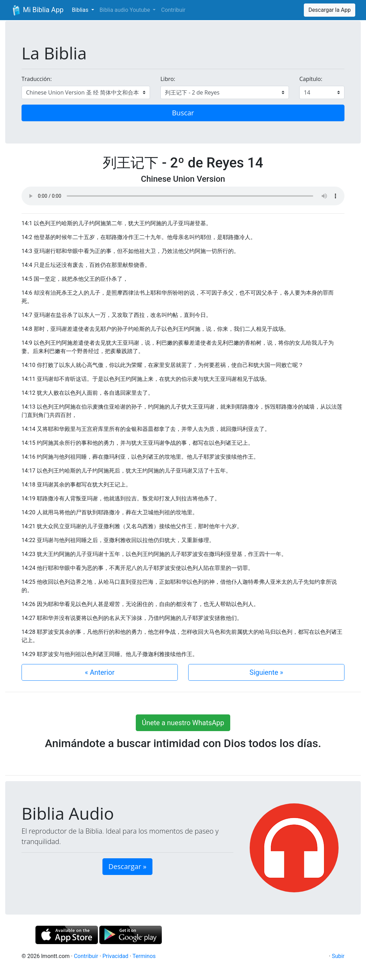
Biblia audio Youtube (125, 10)
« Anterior (99, 672)
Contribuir (173, 10)
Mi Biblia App (37, 10)
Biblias (81, 10)
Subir (338, 956)
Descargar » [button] (127, 866)
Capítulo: (310, 79)
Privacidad (115, 956)
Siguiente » (266, 672)
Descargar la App (329, 10)
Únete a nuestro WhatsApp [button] (183, 723)
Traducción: (37, 79)
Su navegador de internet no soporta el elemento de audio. (183, 196)
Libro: (167, 79)
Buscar (183, 112)
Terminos (144, 956)
